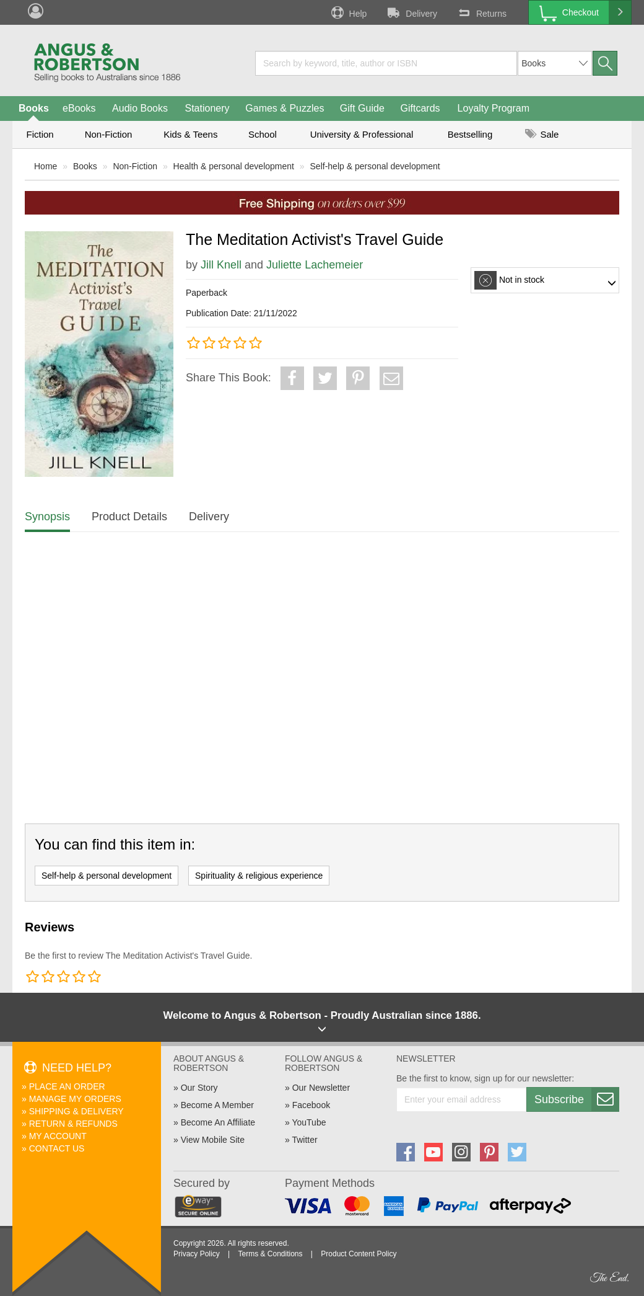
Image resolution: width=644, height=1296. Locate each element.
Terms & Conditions (270, 1253)
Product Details (129, 516)
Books (34, 108)
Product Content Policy (358, 1253)
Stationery (207, 108)
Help (348, 12)
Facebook (311, 1105)
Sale (542, 134)
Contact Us (57, 1148)
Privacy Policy (196, 1253)
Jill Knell (221, 265)
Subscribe (576, 1099)
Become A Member (217, 1105)
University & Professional (362, 134)
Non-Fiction (109, 134)
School (262, 134)
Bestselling (470, 134)
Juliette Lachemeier (314, 265)
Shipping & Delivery (76, 1111)
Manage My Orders (75, 1099)
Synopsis (47, 516)
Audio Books (140, 108)
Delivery (411, 12)
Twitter (304, 1140)
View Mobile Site (213, 1140)
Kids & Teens (190, 134)
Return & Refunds (73, 1124)
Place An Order (67, 1086)
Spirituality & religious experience (259, 876)
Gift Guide (362, 108)
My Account (58, 1136)
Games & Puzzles (284, 108)
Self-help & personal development (375, 166)
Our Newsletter (321, 1088)
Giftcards (420, 108)
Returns (481, 12)
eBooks (79, 108)
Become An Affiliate (218, 1122)
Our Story (199, 1088)
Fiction (39, 134)
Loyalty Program (494, 108)
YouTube (309, 1122)
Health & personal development (233, 166)
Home (45, 166)
